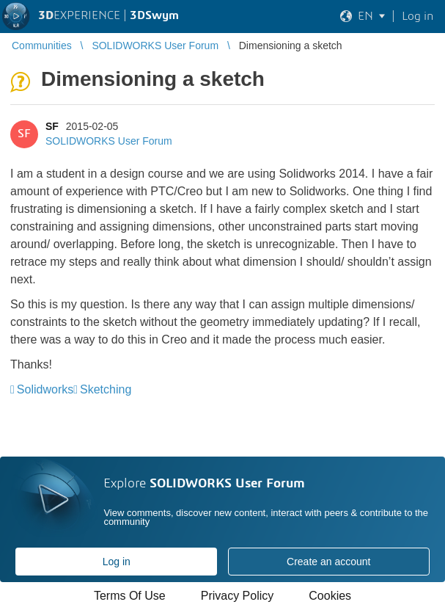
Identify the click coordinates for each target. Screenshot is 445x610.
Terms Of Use (130, 595)
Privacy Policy (237, 595)
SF (52, 126)
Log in (116, 561)
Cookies (330, 595)
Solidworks (45, 389)
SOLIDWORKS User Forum (108, 141)
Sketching (105, 389)
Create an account (328, 561)
